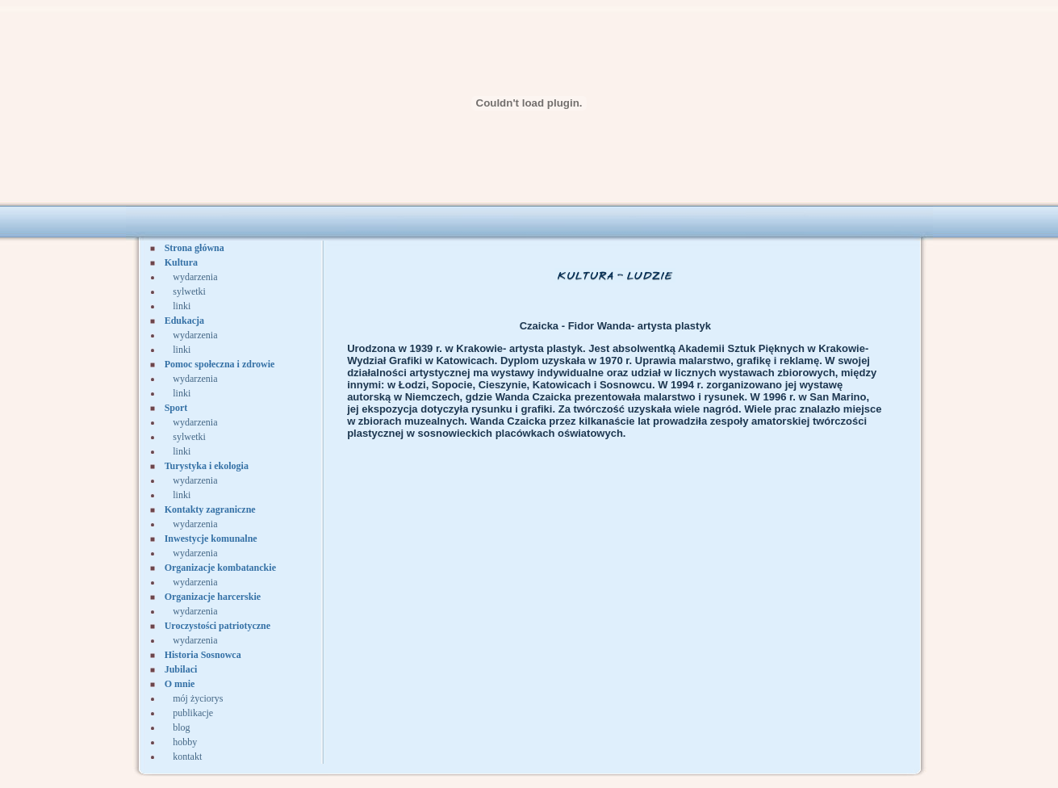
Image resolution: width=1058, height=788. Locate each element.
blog (181, 727)
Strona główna (194, 248)
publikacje (193, 713)
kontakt (187, 756)
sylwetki (189, 291)
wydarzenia (195, 277)
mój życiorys (198, 698)
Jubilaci (181, 669)
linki (181, 306)
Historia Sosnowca (203, 654)
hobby (185, 742)
